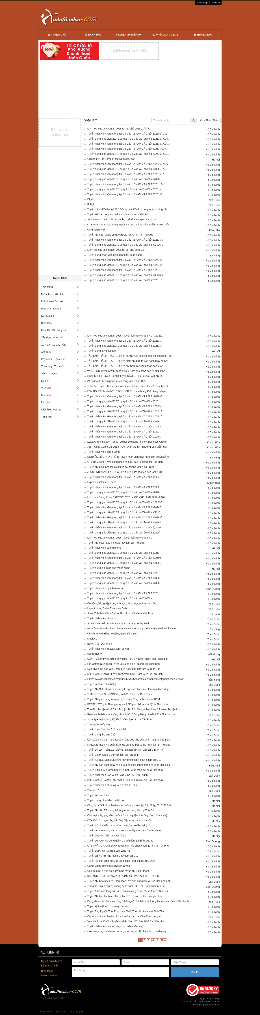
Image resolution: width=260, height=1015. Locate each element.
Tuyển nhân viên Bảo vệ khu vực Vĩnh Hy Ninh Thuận (117, 775)
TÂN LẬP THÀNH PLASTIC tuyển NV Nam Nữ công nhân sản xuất (125, 365)
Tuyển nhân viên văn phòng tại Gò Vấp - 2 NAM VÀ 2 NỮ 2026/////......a (127, 133)
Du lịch (60, 380)
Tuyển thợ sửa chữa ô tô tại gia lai (106, 729)
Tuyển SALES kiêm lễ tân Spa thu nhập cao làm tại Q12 (118, 825)
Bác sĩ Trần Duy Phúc (99, 643)
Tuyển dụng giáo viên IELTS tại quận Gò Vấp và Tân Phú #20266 (124, 522)
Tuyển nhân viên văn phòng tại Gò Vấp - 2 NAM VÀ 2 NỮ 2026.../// (124, 259)
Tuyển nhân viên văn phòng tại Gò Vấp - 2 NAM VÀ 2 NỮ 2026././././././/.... (128, 143)
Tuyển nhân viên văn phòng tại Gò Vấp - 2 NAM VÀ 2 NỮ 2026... (123, 431)
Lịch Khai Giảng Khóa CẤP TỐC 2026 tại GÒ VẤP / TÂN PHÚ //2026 (126, 497)
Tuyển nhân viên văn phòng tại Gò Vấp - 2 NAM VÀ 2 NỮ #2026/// (124, 517)
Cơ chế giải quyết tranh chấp (205, 1004)
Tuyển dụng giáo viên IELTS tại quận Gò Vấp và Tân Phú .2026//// (124, 502)
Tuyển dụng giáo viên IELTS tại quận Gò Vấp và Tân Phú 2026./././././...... (128, 153)
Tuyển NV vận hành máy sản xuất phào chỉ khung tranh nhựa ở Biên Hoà (128, 764)
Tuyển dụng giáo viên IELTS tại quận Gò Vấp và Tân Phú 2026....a (124, 280)
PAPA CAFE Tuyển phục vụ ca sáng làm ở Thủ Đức (116, 381)
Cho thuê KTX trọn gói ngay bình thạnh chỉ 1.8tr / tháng (118, 870)
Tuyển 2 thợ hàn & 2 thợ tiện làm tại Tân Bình (113, 754)
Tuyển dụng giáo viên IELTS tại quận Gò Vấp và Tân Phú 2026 (122, 573)
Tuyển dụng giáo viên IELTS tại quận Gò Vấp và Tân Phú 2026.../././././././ (128, 138)
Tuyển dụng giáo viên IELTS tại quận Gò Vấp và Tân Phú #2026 (123, 583)
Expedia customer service (101, 482)
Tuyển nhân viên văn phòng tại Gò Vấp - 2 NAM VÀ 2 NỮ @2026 (124, 527)
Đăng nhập (202, 2)
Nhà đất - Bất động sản (60, 330)
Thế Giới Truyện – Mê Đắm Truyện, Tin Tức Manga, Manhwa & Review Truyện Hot (133, 709)
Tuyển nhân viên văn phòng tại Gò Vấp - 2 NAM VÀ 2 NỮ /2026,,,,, (124, 477)
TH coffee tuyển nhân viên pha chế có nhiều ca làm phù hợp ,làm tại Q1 (127, 386)
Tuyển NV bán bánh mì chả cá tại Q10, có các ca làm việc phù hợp (124, 896)
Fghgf (90, 204)
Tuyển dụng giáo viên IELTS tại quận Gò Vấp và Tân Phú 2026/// (123, 532)
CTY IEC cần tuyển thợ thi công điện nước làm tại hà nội (119, 820)
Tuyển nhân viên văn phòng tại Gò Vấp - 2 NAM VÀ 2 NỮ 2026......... (125, 270)
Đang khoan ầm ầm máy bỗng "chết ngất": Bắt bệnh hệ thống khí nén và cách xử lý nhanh (138, 901)
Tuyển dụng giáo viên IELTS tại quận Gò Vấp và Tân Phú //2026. (123, 492)
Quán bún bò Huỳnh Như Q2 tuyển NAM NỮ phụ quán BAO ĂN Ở (124, 376)
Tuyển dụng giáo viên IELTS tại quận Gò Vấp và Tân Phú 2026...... (124, 401)
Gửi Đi (195, 972)
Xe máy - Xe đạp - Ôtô (60, 344)
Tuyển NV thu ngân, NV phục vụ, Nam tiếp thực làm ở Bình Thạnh (124, 830)
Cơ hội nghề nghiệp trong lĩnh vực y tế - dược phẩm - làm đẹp (122, 603)
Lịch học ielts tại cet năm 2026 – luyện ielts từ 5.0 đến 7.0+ (120, 537)
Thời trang (60, 286)
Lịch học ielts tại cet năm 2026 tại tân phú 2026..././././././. (119, 128)
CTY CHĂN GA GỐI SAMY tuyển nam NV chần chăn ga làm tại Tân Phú (128, 845)
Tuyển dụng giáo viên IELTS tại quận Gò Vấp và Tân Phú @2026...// (125, 244)
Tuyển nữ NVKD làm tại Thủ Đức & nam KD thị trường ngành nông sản (127, 209)
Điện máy (60, 323)
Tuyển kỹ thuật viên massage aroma (107, 906)
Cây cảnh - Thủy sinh (60, 359)
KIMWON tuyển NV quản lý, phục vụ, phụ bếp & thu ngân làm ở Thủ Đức (128, 744)
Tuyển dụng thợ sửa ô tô (101, 734)
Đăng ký (216, 2)
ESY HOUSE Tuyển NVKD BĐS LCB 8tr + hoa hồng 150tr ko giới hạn (126, 391)
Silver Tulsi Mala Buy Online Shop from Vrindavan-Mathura (120, 613)
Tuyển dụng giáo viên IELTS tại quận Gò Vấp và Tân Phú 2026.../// (124, 264)
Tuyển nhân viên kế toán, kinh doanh (108, 648)
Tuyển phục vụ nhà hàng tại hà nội (107, 835)
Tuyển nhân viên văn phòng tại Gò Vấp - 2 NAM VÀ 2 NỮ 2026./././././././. (128, 163)
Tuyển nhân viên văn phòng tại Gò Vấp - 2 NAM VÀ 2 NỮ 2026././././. (125, 174)
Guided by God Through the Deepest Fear (111, 158)
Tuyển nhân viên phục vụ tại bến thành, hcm (112, 785)
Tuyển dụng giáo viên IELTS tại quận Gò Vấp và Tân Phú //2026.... (124, 179)
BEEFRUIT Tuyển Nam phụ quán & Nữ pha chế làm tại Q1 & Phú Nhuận (128, 704)
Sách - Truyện (60, 373)
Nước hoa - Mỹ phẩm (60, 294)
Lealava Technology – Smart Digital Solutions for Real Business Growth (127, 441)
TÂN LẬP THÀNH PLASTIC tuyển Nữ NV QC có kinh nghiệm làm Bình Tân (129, 355)
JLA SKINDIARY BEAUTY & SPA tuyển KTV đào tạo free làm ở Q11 (125, 472)
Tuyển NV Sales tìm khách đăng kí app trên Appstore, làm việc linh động (128, 689)
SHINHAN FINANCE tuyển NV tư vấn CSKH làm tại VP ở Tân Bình (125, 674)
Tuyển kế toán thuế (98, 795)
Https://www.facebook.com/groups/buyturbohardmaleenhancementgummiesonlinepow (135, 679)
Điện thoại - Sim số (60, 301)
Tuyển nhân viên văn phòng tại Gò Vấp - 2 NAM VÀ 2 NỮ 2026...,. (124, 340)
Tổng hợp (60, 416)
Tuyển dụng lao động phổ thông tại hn (108, 567)
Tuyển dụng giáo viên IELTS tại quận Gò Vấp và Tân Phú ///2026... (124, 512)
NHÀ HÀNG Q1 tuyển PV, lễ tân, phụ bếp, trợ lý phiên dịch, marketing (126, 931)
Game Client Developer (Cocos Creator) (109, 865)
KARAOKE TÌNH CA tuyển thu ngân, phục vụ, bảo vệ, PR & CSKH (124, 876)
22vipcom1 (93, 790)
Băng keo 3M (46, 1011)
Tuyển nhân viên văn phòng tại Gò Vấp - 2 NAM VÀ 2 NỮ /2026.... (124, 487)
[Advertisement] (168, 17)
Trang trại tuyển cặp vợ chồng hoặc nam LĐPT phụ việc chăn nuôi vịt (126, 886)
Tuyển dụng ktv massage (101, 350)
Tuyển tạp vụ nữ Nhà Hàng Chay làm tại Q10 (112, 855)
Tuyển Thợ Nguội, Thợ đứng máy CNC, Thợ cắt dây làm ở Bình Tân (125, 911)
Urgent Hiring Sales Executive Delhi (107, 608)
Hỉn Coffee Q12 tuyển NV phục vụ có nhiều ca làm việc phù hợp (123, 663)
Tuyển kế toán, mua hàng (101, 684)
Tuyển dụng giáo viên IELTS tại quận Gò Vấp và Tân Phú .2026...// (124, 411)
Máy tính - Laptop (60, 308)
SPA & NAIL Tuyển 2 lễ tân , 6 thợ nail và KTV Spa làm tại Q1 (121, 219)
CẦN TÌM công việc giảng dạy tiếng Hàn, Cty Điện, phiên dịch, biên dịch (127, 658)
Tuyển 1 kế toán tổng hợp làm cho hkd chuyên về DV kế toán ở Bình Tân (128, 891)
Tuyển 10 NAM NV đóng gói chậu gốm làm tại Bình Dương (120, 840)
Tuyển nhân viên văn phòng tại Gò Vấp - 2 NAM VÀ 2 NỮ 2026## (124, 557)
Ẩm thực (60, 351)
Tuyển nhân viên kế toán (101, 618)
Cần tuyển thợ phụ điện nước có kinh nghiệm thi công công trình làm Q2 (128, 815)
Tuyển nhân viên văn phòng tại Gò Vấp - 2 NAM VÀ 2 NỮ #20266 (124, 507)
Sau (163, 940)
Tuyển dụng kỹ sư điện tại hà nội (105, 800)
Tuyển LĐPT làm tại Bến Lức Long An (108, 850)
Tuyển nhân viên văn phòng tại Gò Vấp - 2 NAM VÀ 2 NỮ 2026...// (124, 194)
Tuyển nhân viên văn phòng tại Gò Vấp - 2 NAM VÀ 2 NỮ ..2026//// (124, 396)
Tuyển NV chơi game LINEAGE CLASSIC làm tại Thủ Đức (120, 234)
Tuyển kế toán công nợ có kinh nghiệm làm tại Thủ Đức (118, 214)
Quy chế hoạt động (209, 998)
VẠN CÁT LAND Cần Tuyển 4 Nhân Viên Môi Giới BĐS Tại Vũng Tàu (126, 921)
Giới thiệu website (60, 409)
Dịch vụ (60, 402)
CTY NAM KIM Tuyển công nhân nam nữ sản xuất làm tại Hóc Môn (125, 461)
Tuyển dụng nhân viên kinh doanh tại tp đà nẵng (114, 254)
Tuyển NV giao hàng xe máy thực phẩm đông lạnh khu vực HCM (123, 699)
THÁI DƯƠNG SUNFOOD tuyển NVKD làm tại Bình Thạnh (120, 694)
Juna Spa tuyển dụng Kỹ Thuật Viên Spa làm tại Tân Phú (119, 719)
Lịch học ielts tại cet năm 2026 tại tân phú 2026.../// (116, 249)
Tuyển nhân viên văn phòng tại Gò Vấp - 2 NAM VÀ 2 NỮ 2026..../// (125, 239)
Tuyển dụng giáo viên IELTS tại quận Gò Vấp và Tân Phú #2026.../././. (126, 169)
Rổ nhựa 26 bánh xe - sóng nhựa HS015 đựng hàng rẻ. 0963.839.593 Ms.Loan (131, 714)
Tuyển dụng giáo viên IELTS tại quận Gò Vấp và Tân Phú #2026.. (124, 562)
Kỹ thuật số (60, 315)
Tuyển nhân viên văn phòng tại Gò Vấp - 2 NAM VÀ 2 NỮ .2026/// (124, 406)
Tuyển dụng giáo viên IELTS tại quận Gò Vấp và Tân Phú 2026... (123, 552)
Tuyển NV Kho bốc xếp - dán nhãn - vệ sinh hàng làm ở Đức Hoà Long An (129, 881)
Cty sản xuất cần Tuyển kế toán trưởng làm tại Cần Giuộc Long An (124, 916)
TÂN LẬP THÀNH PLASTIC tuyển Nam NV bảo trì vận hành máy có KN (127, 360)
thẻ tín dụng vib (76, 1011)
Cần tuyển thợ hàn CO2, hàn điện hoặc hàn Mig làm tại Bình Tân (123, 668)
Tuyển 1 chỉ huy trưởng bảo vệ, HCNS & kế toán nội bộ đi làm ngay (125, 769)
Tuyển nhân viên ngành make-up (105, 588)
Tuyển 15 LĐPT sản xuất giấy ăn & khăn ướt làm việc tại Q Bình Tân (125, 749)
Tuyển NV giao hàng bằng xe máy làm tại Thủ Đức (115, 542)
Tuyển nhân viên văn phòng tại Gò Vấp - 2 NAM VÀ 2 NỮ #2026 (123, 578)
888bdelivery (94, 653)
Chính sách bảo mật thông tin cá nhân (200, 1001)
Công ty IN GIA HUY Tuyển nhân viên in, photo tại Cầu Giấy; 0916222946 (129, 805)
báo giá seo (61, 1011)
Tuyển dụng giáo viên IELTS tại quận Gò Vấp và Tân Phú (119, 598)
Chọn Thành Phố (209, 120)
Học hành (60, 395)
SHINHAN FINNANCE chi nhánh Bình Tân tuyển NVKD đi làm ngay (125, 780)
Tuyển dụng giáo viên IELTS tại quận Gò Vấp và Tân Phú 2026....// (124, 345)
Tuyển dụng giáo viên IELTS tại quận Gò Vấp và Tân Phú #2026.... (124, 421)
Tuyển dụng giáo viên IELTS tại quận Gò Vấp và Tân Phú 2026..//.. (124, 189)
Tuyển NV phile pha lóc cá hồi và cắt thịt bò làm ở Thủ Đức (120, 466)
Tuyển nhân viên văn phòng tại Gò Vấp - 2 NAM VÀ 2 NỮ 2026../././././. (127, 148)
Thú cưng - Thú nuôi (60, 366)
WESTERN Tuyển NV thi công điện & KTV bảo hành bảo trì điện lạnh (126, 371)
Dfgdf (90, 199)
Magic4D (92, 638)
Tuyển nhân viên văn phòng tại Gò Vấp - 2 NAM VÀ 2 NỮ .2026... (124, 436)
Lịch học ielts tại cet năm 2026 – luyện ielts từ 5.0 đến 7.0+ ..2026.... (125, 335)
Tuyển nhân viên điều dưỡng (103, 451)
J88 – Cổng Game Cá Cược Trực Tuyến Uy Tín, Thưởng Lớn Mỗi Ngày (127, 446)
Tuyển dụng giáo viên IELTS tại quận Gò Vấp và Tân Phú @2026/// (125, 275)
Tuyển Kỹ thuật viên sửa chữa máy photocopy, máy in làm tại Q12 (124, 759)
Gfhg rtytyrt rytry (96, 229)
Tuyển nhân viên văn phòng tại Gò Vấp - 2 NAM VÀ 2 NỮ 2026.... (124, 593)
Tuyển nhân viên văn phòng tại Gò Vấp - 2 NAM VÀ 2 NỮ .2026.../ (124, 416)
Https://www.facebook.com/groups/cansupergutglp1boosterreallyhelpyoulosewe (131, 628)
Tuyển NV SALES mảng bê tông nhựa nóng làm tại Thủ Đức (121, 810)
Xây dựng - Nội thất (60, 337)
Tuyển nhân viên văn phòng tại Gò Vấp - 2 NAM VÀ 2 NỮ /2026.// (124, 426)
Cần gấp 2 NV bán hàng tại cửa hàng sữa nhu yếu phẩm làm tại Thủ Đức (128, 739)
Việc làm (60, 387)
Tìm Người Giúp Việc (99, 724)
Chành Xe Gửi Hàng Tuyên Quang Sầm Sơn (112, 633)
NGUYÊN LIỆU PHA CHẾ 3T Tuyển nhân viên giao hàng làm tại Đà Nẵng (128, 456)
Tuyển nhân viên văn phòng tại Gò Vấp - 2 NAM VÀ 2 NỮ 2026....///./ (125, 184)
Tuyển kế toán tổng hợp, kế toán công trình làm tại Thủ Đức (121, 860)
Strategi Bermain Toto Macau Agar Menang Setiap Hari (118, 623)
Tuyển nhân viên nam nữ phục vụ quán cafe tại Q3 (116, 926)
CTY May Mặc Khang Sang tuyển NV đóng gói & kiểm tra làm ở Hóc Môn (128, 224)
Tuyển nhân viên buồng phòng (104, 547)
